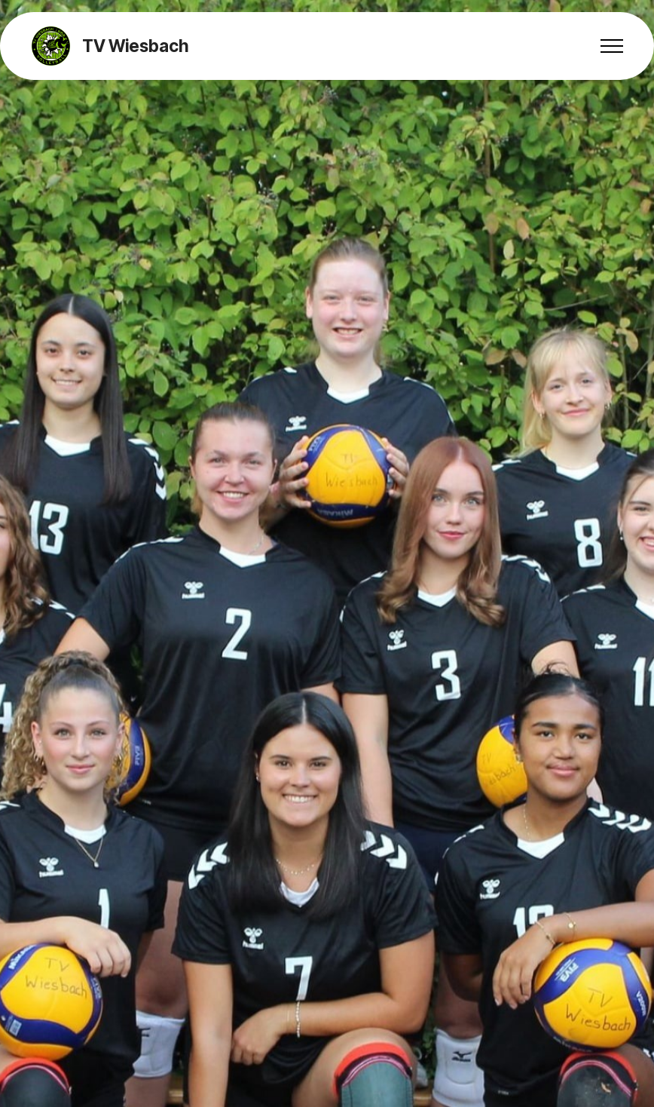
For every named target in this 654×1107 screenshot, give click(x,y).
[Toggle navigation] (612, 46)
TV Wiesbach (135, 46)
